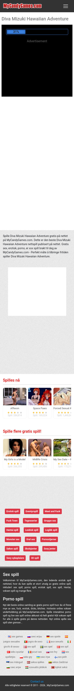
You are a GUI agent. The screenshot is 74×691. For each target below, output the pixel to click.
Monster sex (12, 539)
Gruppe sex (50, 520)
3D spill (35, 558)
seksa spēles (36, 662)
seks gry (26, 657)
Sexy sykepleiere (15, 558)
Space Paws (40, 408)
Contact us (37, 681)
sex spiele (53, 636)
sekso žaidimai (58, 662)
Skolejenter (31, 548)
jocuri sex (35, 652)
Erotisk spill (12, 511)
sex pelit (60, 657)
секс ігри (43, 657)
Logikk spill (51, 530)
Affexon (14, 408)
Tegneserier (30, 520)
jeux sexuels (55, 641)
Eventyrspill (32, 511)
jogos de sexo (33, 641)
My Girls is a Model (14, 459)
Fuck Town (11, 520)
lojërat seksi (59, 667)
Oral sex (30, 539)
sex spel (46, 646)
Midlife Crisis (40, 459)
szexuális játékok (36, 667)
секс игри (14, 667)
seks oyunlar (15, 652)
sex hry (52, 652)
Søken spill (12, 548)
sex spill (30, 646)
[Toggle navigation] (65, 6)
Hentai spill (12, 530)
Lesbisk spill (31, 530)
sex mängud (14, 662)
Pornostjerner (49, 539)
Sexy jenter (50, 548)
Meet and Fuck (52, 511)
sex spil (62, 646)
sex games (16, 636)
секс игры (35, 636)
